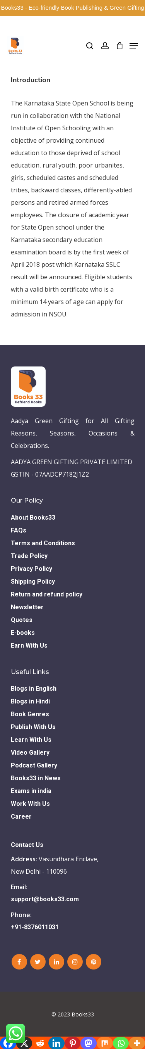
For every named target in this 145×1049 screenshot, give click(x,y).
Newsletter (27, 607)
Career (21, 816)
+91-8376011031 (35, 927)
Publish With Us (33, 727)
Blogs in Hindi (30, 701)
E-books (23, 632)
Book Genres (30, 714)
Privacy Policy (31, 568)
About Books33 (33, 517)
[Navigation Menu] (134, 46)
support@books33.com (45, 899)
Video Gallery (30, 752)
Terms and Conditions (43, 543)
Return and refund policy (46, 594)
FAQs (18, 530)
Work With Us (30, 803)
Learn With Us (31, 739)
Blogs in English (33, 688)
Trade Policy (29, 556)
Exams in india (31, 791)
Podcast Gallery (34, 765)
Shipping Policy (33, 581)
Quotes (21, 620)
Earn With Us (29, 645)
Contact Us (27, 845)
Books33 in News (36, 778)
